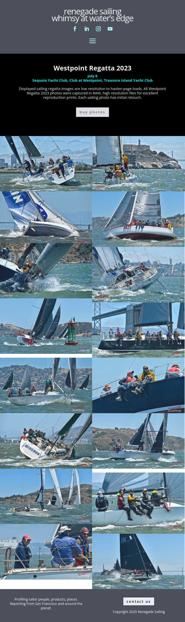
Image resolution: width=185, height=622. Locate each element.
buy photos (92, 112)
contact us (139, 601)
